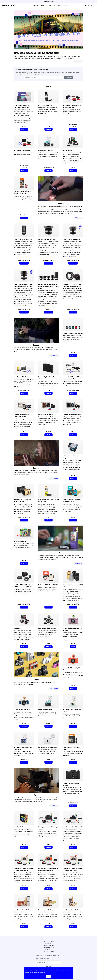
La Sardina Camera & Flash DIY (47, 747)
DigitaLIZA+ (17, 628)
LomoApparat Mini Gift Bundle (23, 377)
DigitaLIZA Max (67, 150)
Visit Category (78, 218)
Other (65, 5)
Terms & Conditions (48, 941)
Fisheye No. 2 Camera (47, 628)
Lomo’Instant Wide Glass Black (72, 414)
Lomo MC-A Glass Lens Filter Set (73, 333)
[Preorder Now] (24, 263)
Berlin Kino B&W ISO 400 (48, 585)
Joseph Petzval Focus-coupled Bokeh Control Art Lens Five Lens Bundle (48, 286)
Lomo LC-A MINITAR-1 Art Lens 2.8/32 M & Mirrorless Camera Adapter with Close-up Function (72, 286)
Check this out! (78, 61)
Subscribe (69, 77)
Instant (49, 5)
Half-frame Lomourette (45, 709)
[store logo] (8, 5)
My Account (48, 949)
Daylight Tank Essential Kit (22, 150)
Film (55, 5)
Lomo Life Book (18, 827)
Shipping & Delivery (48, 945)
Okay (48, 976)
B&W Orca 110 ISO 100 (45, 105)
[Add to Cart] (24, 129)
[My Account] (89, 5)
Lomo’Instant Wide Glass (45, 414)
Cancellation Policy (48, 947)
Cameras (36, 5)
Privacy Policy (48, 943)
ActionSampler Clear (20, 541)
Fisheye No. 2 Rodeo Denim (22, 709)
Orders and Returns (48, 951)
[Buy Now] (73, 646)
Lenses (43, 5)
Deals (59, 5)
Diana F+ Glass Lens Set (45, 150)
